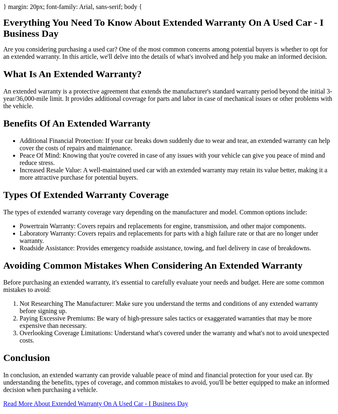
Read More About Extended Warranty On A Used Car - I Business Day (95, 403)
